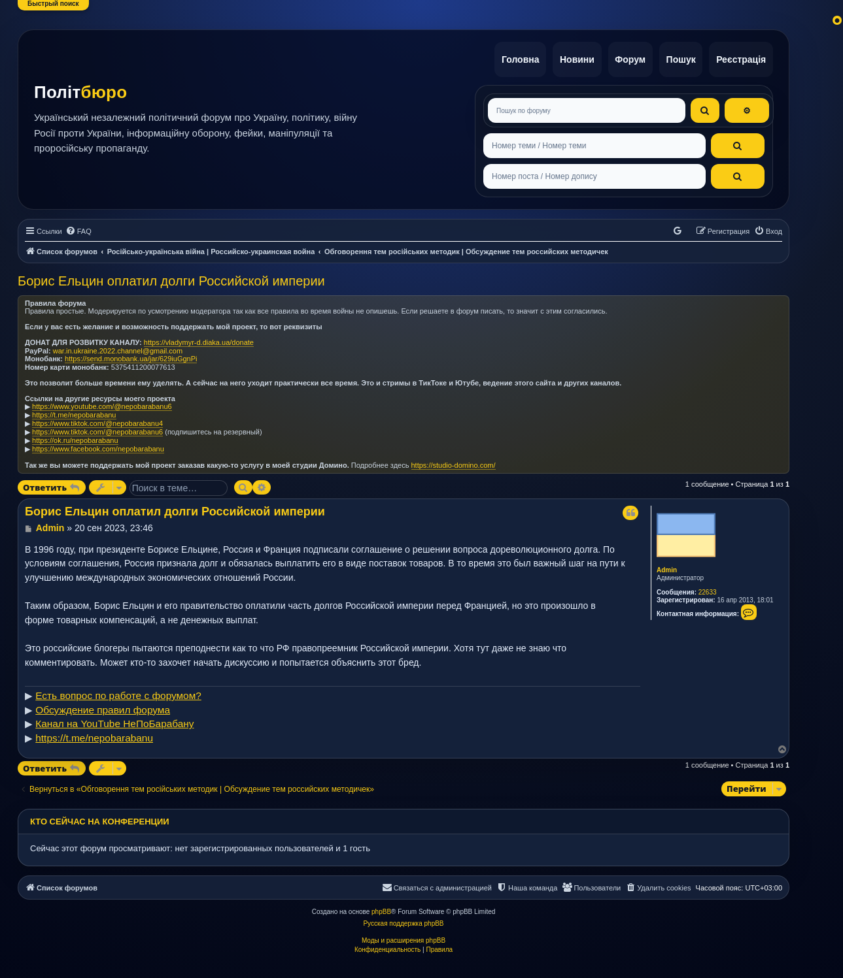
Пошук (678, 57)
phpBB (381, 907)
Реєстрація (740, 57)
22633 (707, 587)
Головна (513, 57)
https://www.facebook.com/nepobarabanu (98, 444)
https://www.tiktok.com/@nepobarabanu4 (97, 419)
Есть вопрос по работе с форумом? (118, 691)
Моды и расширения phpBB (403, 935)
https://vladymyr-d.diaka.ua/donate (199, 338)
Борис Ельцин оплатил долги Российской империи (171, 276)
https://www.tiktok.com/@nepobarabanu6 (97, 427)
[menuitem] (78, 227)
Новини (571, 57)
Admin (667, 565)
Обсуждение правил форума (102, 705)
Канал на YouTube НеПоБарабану (114, 719)
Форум (626, 57)
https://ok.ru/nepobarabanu (75, 436)
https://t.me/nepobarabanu (74, 410)
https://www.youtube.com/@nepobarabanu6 (102, 402)
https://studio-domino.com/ (453, 461)
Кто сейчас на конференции (99, 817)
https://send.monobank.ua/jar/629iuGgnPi (131, 354)
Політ (80, 90)
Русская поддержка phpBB (403, 918)
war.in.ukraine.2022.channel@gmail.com (117, 346)
